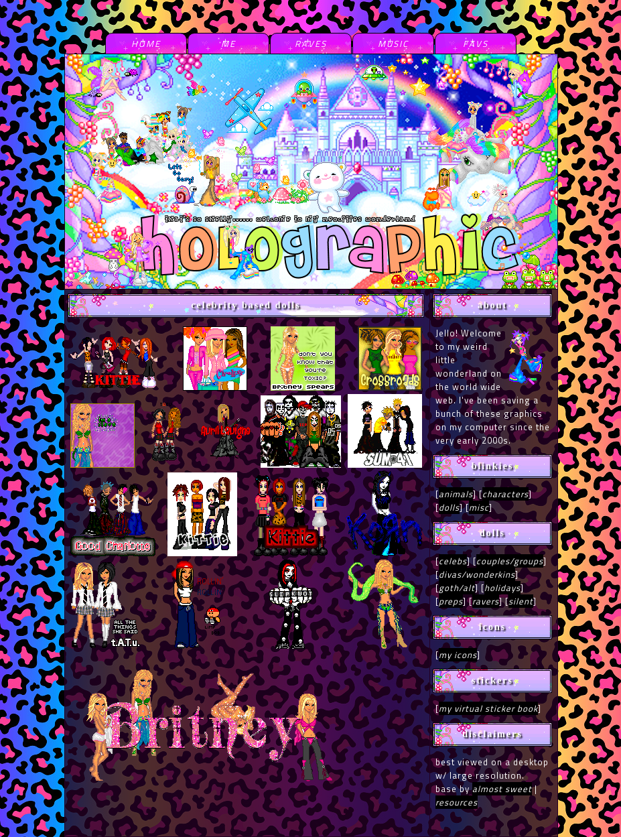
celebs (453, 561)
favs (475, 43)
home (146, 43)
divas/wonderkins (477, 574)
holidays (502, 587)
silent (520, 601)
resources (456, 802)
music (393, 43)
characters (505, 494)
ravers (485, 601)
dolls (449, 507)
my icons (458, 654)
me (228, 43)
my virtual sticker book (488, 708)
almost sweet (502, 788)
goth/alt (457, 587)
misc (479, 507)
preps (451, 601)
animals (456, 494)
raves (311, 43)
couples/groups (509, 561)
